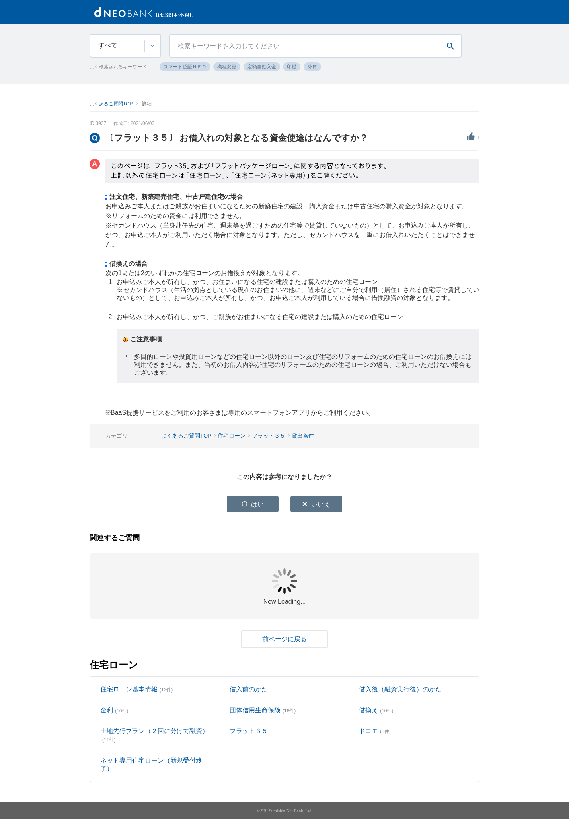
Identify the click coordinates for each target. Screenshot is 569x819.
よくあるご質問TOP (111, 104)
